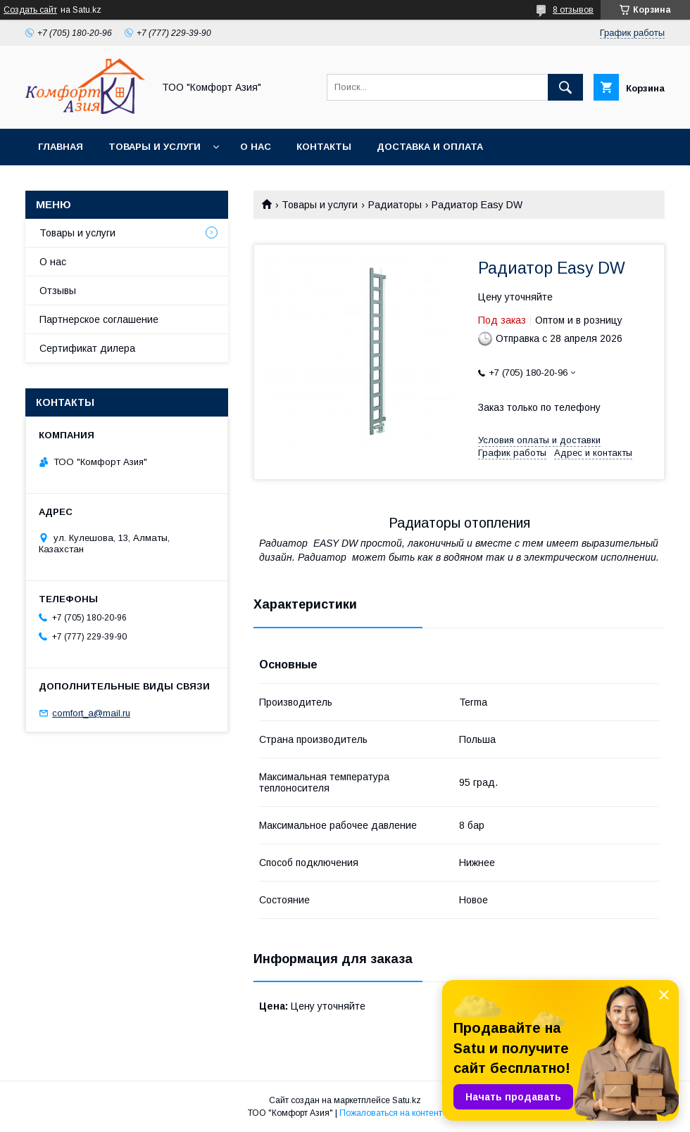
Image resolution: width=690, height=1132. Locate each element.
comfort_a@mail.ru (91, 713)
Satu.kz (406, 1100)
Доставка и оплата (430, 146)
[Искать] (565, 87)
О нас (255, 146)
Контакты (323, 146)
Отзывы (57, 290)
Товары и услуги (154, 146)
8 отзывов (573, 10)
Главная (60, 146)
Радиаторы (395, 204)
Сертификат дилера (87, 348)
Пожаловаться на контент (390, 1113)
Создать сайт (30, 10)
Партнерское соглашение (98, 319)
